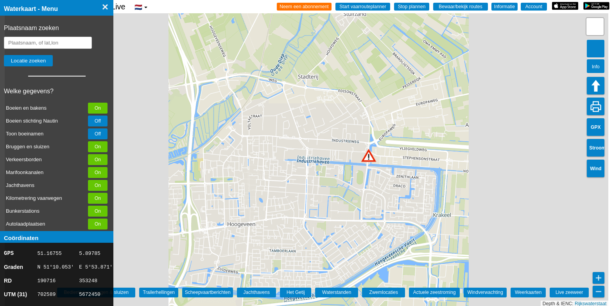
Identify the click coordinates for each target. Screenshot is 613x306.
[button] (368, 155)
